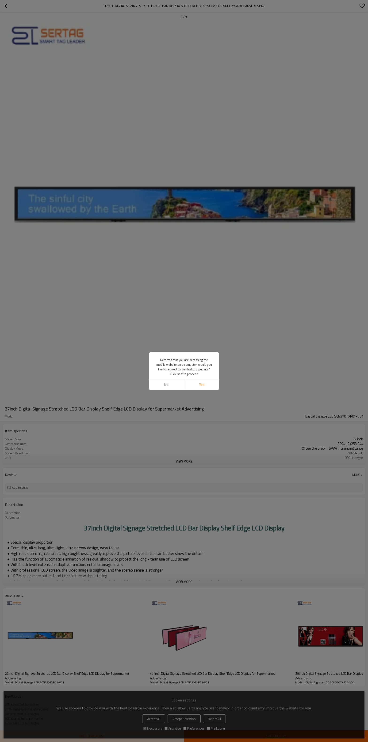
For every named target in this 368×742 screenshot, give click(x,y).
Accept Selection (184, 718)
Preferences (194, 728)
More (356, 474)
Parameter (12, 517)
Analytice (173, 728)
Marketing (216, 728)
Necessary (152, 728)
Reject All (214, 718)
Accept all (153, 718)
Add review (20, 487)
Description (12, 512)
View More (184, 461)
